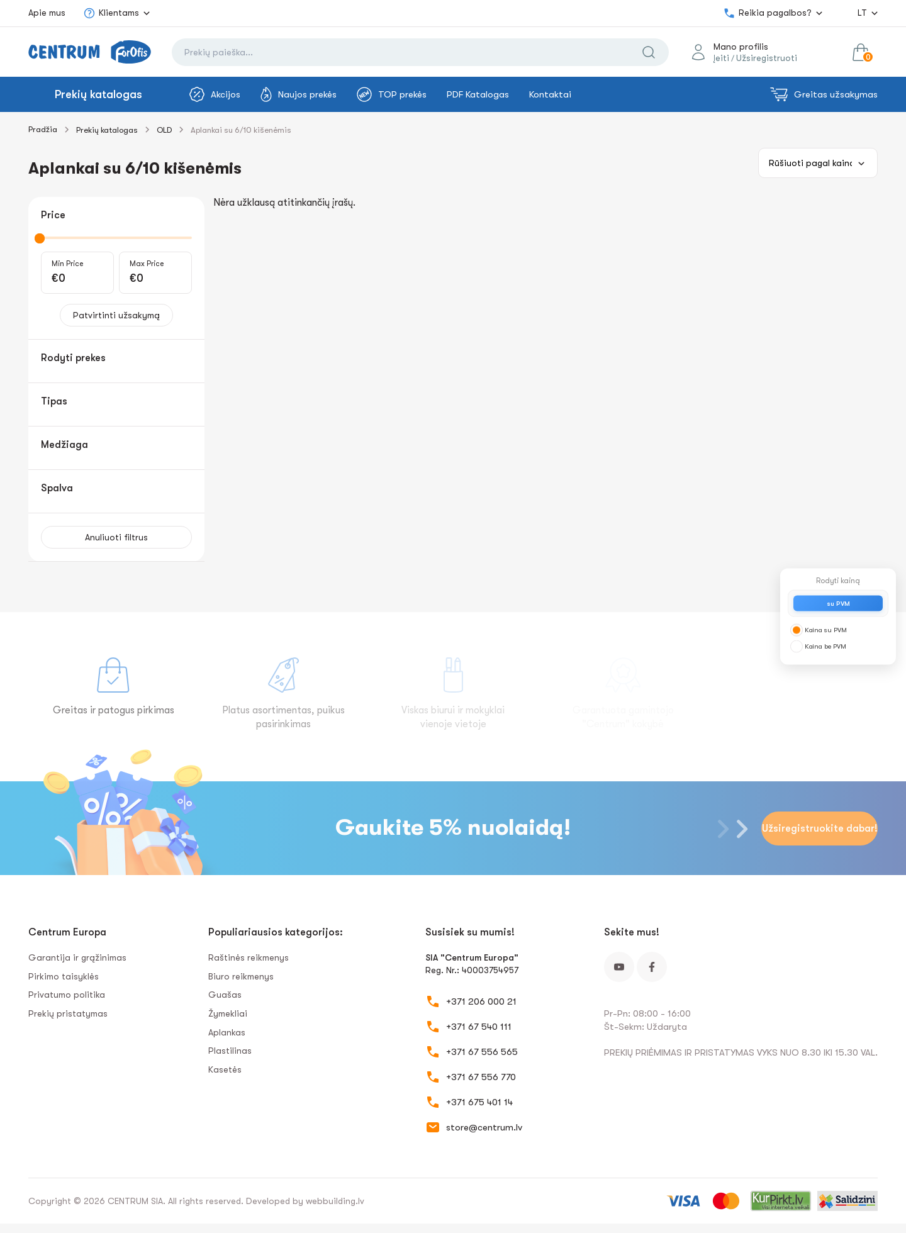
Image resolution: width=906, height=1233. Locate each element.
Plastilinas (230, 1051)
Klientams (111, 13)
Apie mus (46, 13)
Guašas (225, 995)
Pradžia (42, 129)
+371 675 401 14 (479, 1102)
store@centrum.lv (484, 1127)
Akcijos (214, 94)
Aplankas (226, 1032)
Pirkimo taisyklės (63, 976)
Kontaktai (550, 94)
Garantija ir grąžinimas (77, 957)
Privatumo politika (66, 995)
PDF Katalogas (478, 94)
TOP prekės (392, 94)
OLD (164, 130)
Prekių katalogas (98, 94)
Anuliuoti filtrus (116, 537)
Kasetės (225, 1069)
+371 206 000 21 (481, 1001)
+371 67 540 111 (479, 1026)
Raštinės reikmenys (248, 957)
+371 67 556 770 (481, 1077)
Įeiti (721, 58)
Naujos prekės (298, 94)
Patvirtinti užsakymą (116, 315)
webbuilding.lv (335, 1201)
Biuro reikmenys (241, 976)
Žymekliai (227, 1013)
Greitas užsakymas (824, 94)
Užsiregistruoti (766, 58)
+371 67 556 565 (482, 1051)
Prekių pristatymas (68, 1013)
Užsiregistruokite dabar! (820, 828)
